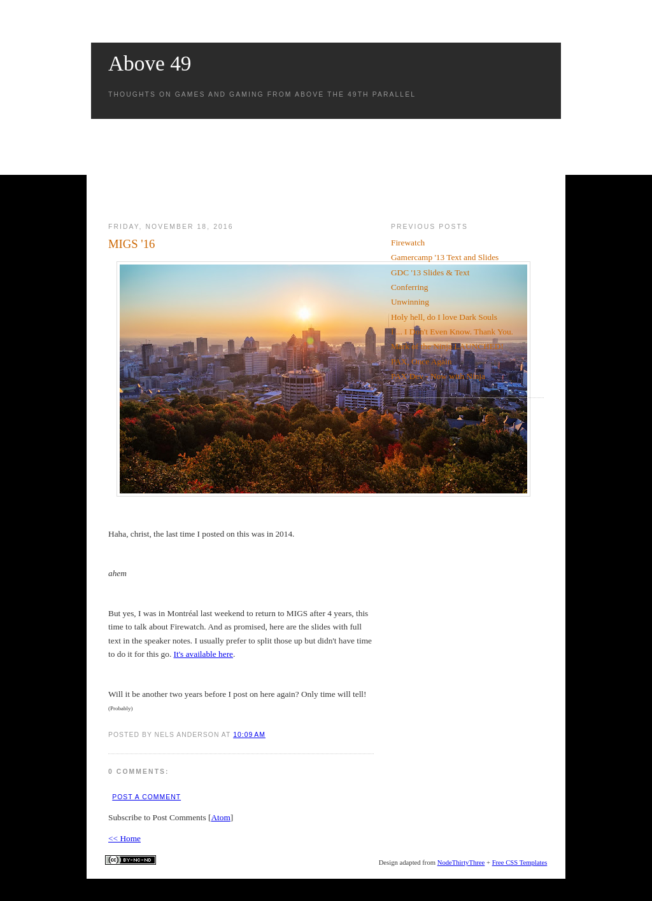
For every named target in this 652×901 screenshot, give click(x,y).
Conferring (409, 287)
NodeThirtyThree (461, 862)
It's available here (203, 654)
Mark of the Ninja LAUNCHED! (447, 346)
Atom (220, 817)
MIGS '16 (131, 244)
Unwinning (410, 301)
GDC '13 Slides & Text (430, 272)
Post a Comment (146, 797)
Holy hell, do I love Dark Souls (444, 317)
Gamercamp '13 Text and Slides (445, 257)
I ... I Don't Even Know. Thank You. (452, 331)
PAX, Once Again (421, 361)
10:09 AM (249, 734)
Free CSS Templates (520, 862)
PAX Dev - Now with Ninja (438, 376)
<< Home (124, 838)
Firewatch (408, 242)
